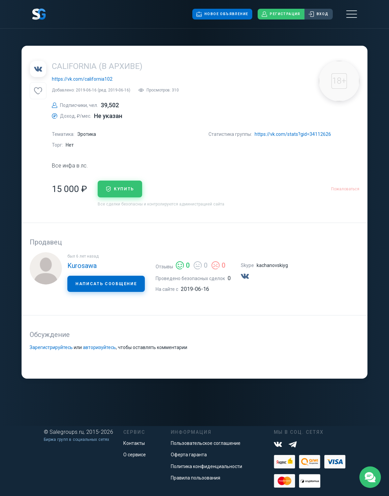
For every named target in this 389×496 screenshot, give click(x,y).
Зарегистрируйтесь (51, 347)
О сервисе (134, 454)
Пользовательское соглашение (205, 443)
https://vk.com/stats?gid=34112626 (293, 134)
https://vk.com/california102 (82, 79)
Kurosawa (82, 266)
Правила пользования (195, 478)
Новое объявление (222, 14)
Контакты (134, 443)
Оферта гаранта (189, 454)
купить (120, 189)
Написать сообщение (106, 283)
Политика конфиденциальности (206, 466)
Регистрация (281, 14)
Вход (319, 14)
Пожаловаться (345, 189)
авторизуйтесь (99, 347)
